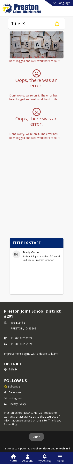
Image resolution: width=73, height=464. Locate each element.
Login (36, 437)
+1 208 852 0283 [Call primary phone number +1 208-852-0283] (21, 338)
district (13, 364)
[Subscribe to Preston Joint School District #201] (12, 386)
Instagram (13, 398)
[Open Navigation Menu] (60, 458)
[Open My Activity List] (44, 458)
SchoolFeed (63, 448)
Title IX (10, 369)
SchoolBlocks (42, 448)
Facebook (12, 392)
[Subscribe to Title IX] (57, 23)
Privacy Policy (15, 404)
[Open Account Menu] (27, 458)
